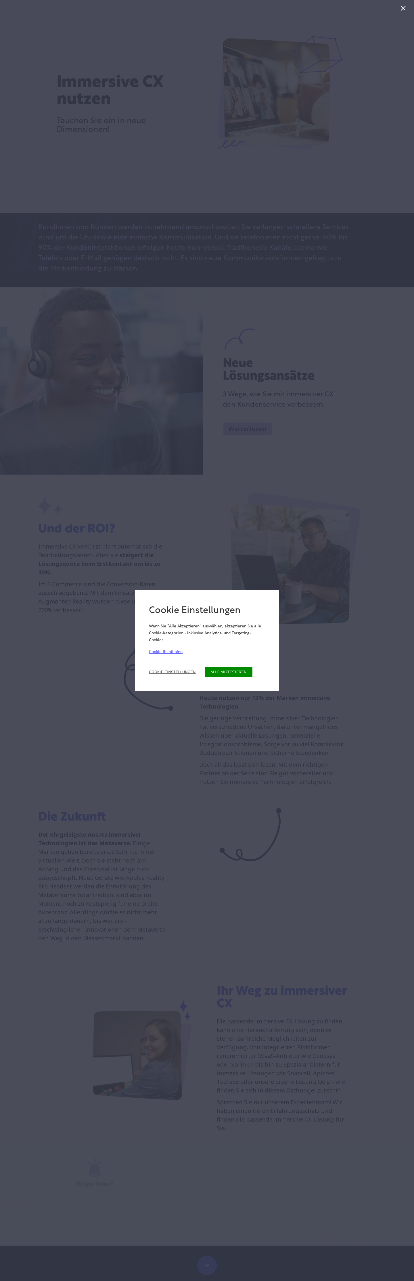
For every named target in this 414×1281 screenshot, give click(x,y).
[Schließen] (404, 10)
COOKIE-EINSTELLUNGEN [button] (172, 672)
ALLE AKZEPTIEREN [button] (229, 672)
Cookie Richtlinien (166, 652)
